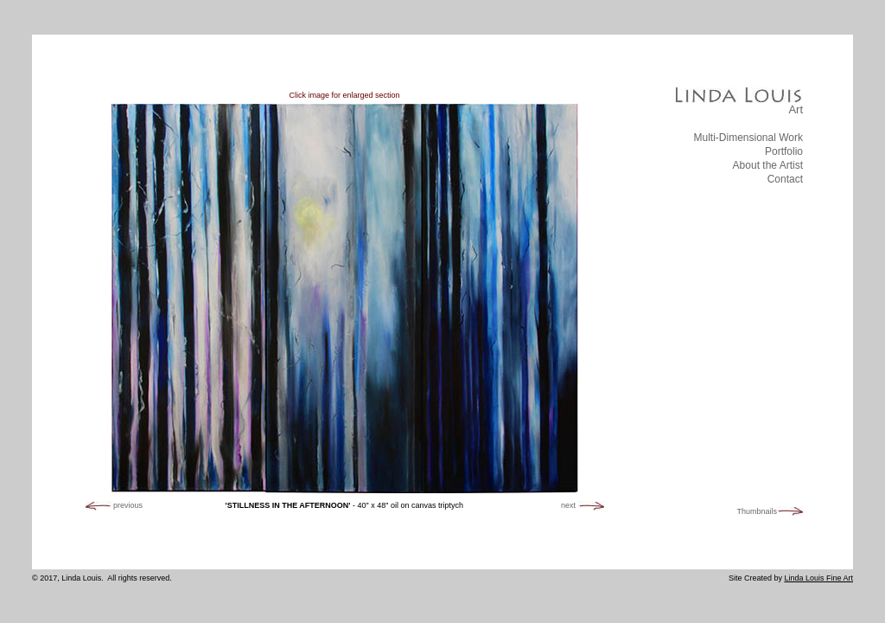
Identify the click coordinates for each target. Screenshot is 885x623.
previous (128, 505)
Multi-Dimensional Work (748, 138)
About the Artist (768, 165)
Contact (785, 179)
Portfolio (784, 151)
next (568, 505)
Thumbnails (756, 512)
